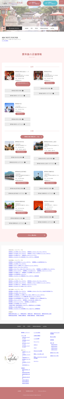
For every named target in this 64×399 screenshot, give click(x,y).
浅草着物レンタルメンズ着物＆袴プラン (38, 298)
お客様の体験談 (37, 335)
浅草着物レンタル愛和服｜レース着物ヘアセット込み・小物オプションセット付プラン (27, 294)
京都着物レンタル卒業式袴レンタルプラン (17, 274)
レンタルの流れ (37, 332)
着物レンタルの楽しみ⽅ (39, 353)
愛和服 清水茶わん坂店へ (51, 153)
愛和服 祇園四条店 (31, 315)
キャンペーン (36, 341)
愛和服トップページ (25, 332)
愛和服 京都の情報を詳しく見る (32, 136)
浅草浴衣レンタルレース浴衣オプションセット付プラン (39, 282)
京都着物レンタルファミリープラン (44, 270)
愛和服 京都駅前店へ (50, 182)
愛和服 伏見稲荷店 (40, 315)
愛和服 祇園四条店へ (21, 212)
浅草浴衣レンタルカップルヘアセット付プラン (37, 281)
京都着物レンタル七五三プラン (29, 270)
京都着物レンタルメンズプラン (15, 270)
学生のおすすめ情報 (38, 350)
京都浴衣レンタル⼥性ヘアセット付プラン (17, 253)
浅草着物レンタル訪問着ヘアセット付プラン (18, 303)
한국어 (36, 28)
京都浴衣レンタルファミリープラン (29, 255)
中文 (32, 28)
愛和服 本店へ (20, 113)
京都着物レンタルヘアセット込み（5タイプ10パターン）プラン (22, 269)
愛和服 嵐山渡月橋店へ (22, 182)
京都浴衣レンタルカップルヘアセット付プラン (37, 251)
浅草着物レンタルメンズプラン (15, 300)
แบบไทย (52, 28)
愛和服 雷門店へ (49, 82)
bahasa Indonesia (44, 28)
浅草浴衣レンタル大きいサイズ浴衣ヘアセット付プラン (20, 286)
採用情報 (52, 339)
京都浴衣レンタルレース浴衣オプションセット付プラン (39, 253)
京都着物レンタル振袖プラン (15, 272)
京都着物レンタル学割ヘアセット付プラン (17, 263)
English (26, 28)
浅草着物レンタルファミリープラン (16, 301)
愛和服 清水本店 (37, 313)
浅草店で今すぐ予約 (54, 352)
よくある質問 (36, 338)
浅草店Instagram (54, 344)
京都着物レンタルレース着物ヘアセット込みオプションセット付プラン (23, 265)
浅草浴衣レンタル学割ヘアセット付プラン (17, 281)
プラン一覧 (23, 335)
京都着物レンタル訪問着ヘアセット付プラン (31, 272)
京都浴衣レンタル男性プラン (15, 255)
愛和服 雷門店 (23, 313)
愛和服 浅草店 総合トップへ (22, 84)
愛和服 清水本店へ (21, 151)
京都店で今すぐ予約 (54, 355)
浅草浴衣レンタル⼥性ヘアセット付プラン (17, 282)
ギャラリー (36, 361)
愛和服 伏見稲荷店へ (50, 211)
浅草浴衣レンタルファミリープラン (29, 284)
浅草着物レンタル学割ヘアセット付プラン (17, 291)
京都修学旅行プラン (25, 357)
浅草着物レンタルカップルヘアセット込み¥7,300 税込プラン (40, 291)
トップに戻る (5, 40)
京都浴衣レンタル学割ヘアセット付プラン (17, 251)
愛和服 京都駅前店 (22, 315)
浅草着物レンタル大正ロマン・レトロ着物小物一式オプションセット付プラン (25, 296)
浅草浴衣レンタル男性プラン (15, 284)
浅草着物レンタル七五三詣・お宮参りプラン (32, 300)
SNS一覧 (52, 342)
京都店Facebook (54, 349)
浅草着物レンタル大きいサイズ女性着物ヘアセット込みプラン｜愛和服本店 (24, 308)
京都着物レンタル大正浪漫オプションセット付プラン (20, 262)
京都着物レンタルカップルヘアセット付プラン (18, 267)
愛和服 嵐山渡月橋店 (13, 315)
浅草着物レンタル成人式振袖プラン (16, 307)
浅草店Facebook (54, 346)
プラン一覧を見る (32, 235)
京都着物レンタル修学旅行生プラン (39, 262)
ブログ (35, 347)
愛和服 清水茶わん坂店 (46, 313)
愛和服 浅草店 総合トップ (14, 313)
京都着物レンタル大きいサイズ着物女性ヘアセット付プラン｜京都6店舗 (24, 275)
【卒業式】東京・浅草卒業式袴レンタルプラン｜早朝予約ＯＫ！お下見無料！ (25, 305)
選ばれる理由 (53, 336)
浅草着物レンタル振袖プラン (31, 301)
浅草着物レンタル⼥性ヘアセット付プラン (17, 293)
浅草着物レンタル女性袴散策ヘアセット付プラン (19, 298)
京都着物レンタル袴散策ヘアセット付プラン (45, 269)
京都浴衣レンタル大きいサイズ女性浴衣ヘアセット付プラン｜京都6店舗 (24, 256)
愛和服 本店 (30, 313)
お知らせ (35, 344)
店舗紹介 (23, 368)
